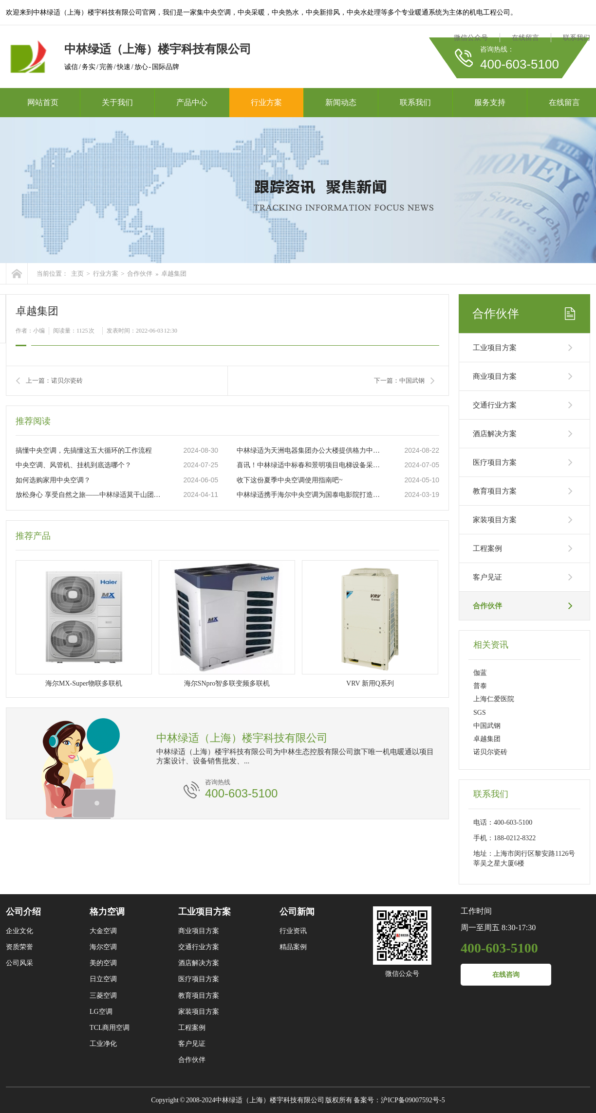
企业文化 (19, 931)
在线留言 (525, 37)
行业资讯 (293, 931)
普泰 (480, 685)
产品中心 (191, 102)
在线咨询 (506, 974)
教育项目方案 (495, 491)
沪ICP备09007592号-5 (413, 1100)
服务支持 (489, 102)
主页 (77, 273)
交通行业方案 (495, 405)
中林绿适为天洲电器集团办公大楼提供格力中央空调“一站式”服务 (310, 450)
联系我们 (576, 37)
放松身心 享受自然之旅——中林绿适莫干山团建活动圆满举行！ (89, 494)
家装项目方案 (495, 520)
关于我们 (117, 102)
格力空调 (107, 912)
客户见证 (487, 577)
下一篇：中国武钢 (399, 380)
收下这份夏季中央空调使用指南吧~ (290, 480)
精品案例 (293, 947)
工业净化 (103, 1043)
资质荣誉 (19, 947)
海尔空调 (103, 947)
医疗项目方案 (495, 462)
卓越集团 (173, 273)
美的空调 (103, 963)
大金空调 (103, 931)
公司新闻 (297, 912)
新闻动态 (340, 102)
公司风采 (19, 963)
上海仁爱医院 (493, 699)
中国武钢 (487, 725)
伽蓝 (480, 672)
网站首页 (42, 102)
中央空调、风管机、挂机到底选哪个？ (73, 465)
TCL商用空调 (110, 1027)
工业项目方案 (495, 348)
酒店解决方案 (495, 434)
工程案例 (487, 548)
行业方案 (266, 102)
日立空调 (103, 979)
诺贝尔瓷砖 (490, 752)
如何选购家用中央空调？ (53, 480)
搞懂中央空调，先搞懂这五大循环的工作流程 (84, 450)
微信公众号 (471, 37)
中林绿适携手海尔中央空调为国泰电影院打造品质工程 (310, 494)
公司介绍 (23, 912)
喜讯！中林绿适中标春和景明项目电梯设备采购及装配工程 (310, 465)
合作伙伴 (139, 273)
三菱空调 (103, 995)
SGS (479, 712)
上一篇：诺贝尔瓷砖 (54, 380)
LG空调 (101, 1011)
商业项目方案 (495, 376)
